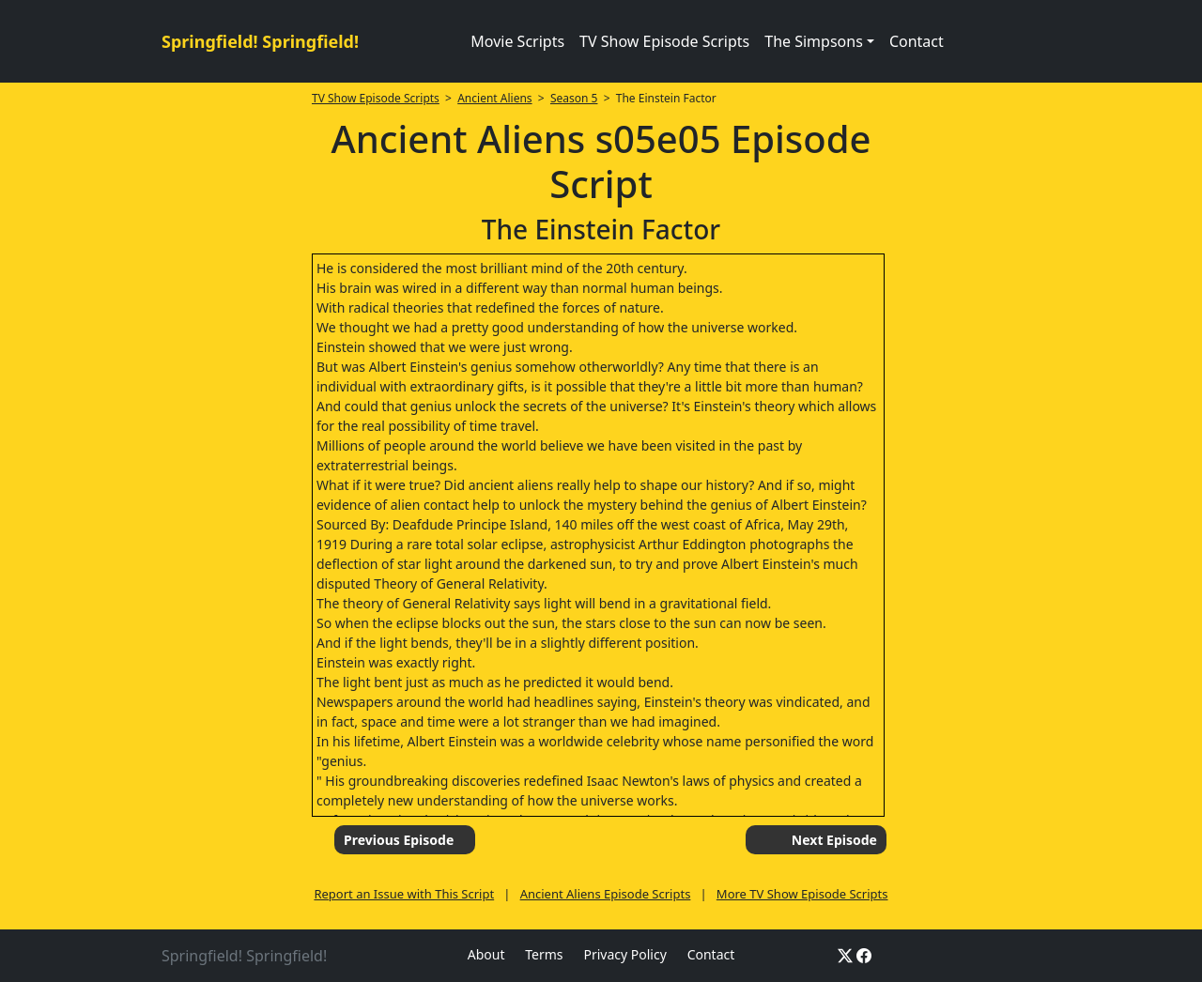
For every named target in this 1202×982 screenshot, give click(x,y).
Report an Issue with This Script (404, 893)
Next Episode (834, 840)
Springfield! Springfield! (260, 41)
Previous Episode (399, 840)
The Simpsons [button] (813, 41)
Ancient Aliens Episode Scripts (605, 893)
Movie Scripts (517, 41)
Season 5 (574, 98)
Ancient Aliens (494, 98)
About (486, 954)
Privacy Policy (624, 954)
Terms (543, 954)
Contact (916, 41)
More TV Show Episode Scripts (802, 893)
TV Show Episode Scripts (664, 41)
